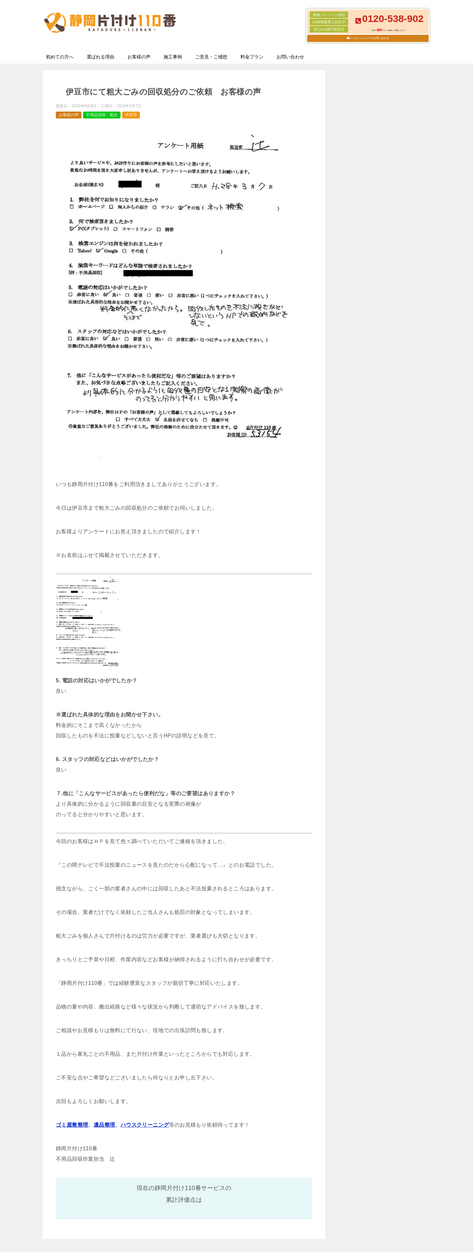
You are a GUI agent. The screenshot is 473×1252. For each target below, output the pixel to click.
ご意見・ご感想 (211, 56)
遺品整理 (104, 1125)
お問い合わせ (290, 56)
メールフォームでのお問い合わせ (369, 38)
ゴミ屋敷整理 (72, 1125)
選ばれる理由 (100, 56)
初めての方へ (60, 56)
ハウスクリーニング (145, 1125)
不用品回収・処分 (102, 115)
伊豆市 (131, 115)
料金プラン (251, 56)
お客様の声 (138, 56)
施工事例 (173, 56)
